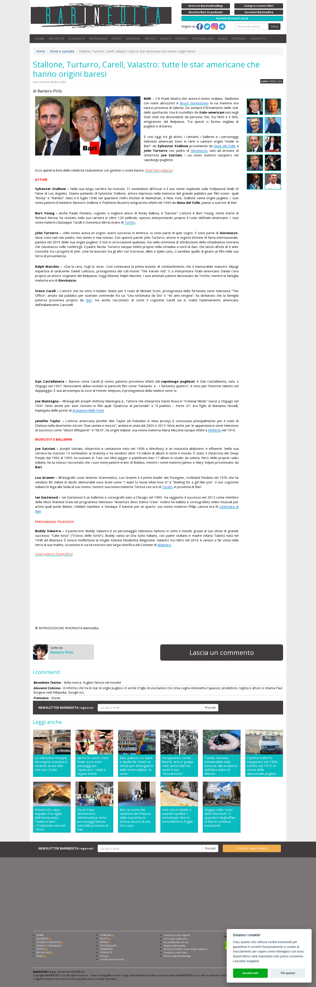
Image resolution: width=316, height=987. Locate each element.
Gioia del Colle (224, 146)
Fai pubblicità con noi (176, 942)
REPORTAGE (98, 38)
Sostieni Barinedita (174, 945)
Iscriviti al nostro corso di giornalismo (185, 949)
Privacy (104, 956)
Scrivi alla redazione (175, 938)
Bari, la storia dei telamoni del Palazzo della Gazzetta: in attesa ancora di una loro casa (135, 818)
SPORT (116, 38)
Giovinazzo (199, 150)
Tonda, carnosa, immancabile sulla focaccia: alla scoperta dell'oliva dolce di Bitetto (221, 766)
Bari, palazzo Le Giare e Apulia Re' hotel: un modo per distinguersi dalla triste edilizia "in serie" (136, 766)
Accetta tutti (250, 973)
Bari (89, 300)
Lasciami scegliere (246, 961)
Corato (167, 486)
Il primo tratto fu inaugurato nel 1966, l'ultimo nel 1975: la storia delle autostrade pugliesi (262, 766)
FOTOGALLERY (203, 38)
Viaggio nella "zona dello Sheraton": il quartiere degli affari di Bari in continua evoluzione (220, 818)
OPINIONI (133, 38)
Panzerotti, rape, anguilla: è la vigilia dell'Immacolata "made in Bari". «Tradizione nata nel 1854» (50, 819)
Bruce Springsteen (194, 103)
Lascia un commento (221, 652)
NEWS (39, 956)
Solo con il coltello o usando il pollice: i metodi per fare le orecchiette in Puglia (177, 816)
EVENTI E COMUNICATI (49, 945)
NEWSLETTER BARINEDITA (65, 707)
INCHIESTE (56, 38)
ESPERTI (181, 38)
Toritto (129, 222)
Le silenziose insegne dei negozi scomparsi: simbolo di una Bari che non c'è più (51, 764)
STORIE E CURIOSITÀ (48, 942)
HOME (39, 38)
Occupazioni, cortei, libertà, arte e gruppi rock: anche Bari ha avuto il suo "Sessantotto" (177, 766)
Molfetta (214, 430)
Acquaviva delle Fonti (88, 410)
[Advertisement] (137, 343)
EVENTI (165, 38)
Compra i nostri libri (175, 952)
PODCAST (239, 38)
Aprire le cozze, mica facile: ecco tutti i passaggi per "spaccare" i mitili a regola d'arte (92, 766)
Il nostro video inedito (251, 848)
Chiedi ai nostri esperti (176, 935)
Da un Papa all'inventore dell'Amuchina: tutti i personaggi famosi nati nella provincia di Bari (92, 819)
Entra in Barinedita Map (177, 956)
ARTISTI (150, 38)
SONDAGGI (106, 949)
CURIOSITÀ (77, 38)
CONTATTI (258, 38)
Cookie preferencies (112, 959)
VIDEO (222, 38)
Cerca (274, 26)
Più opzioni (288, 973)
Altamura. (164, 544)
